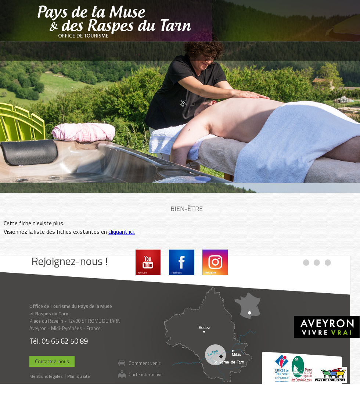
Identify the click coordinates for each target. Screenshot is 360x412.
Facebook (181, 262)
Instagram (215, 262)
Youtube (148, 262)
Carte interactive (146, 374)
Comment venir (145, 362)
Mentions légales (45, 376)
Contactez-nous (52, 361)
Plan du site (78, 376)
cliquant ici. (121, 231)
